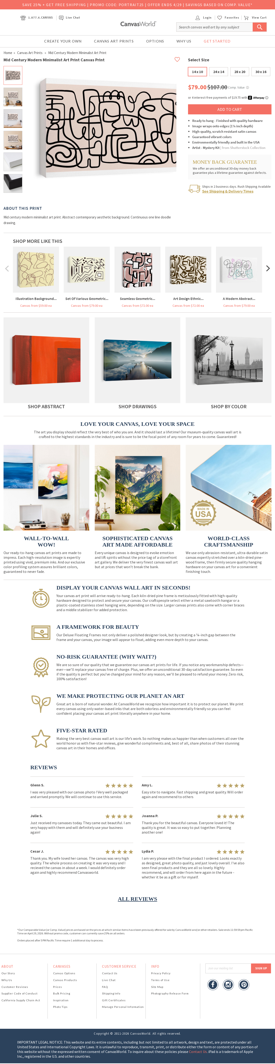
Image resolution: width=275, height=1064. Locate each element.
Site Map (157, 986)
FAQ (105, 986)
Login (204, 17)
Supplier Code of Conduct (19, 993)
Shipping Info (111, 993)
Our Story (8, 973)
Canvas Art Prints (114, 41)
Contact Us (110, 973)
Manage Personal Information (123, 1006)
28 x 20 (239, 71)
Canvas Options (64, 973)
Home (8, 52)
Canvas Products (65, 980)
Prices (57, 986)
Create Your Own (63, 41)
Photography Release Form (170, 993)
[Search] (221, 27)
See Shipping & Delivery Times (227, 191)
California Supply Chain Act (20, 1000)
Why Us (184, 41)
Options (155, 41)
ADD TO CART (229, 109)
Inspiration (61, 1000)
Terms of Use (160, 980)
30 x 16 (260, 71)
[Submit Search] (260, 27)
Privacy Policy (161, 973)
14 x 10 (197, 71)
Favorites (232, 17)
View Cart (255, 17)
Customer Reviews (14, 986)
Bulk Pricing (61, 993)
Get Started (217, 41)
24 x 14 (218, 71)
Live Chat (69, 17)
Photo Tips (60, 1006)
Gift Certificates (114, 1000)
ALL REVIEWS (137, 899)
